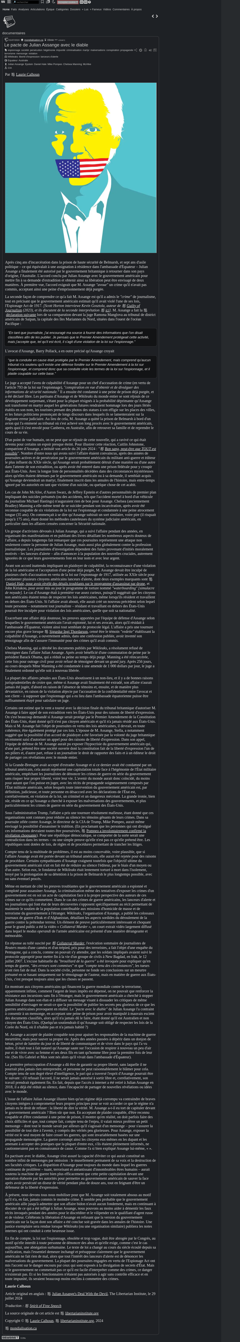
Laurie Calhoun (28, 74)
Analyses (23, 9)
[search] (25, 2)
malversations (98, 50)
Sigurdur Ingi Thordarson (69, 631)
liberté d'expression (29, 56)
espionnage (14, 50)
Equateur (13, 60)
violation (32, 53)
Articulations (38, 9)
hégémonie (49, 50)
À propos (136, 9)
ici (107, 310)
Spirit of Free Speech (45, 1306)
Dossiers (75, 9)
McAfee (87, 64)
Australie (23, 60)
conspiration (112, 50)
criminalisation (74, 50)
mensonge (22, 53)
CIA (10, 67)
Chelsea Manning (72, 64)
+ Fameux (96, 9)
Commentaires (121, 9)
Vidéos (107, 9)
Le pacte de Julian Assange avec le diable (46, 44)
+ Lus (85, 9)
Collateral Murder (71, 943)
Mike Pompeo (54, 64)
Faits (14, 9)
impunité (60, 50)
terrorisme (9, 53)
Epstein (29, 64)
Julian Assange (16, 64)
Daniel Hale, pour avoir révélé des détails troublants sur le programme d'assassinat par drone (75, 583)
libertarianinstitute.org (82, 1313)
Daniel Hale (40, 64)
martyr (86, 50)
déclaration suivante (21, 315)
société (25, 50)
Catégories (62, 9)
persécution (36, 50)
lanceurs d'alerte (49, 56)
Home (6, 9)
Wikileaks (13, 56)
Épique (50, 9)
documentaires (13, 33)
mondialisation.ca (33, 40)
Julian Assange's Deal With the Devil (80, 1294)
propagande (126, 50)
